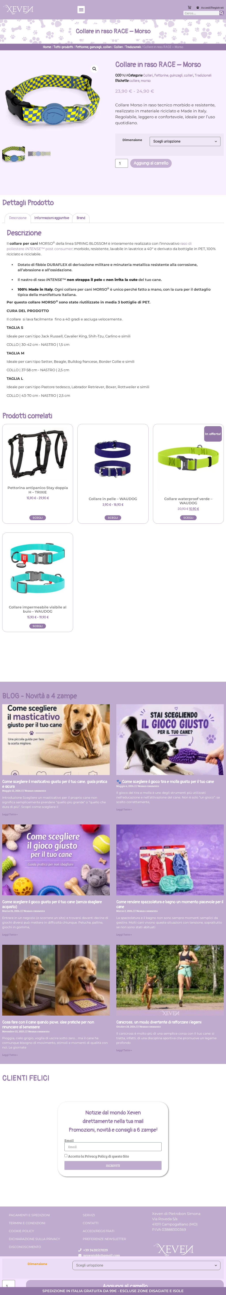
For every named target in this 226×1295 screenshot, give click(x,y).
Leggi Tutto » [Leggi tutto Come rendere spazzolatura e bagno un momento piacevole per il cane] (124, 934)
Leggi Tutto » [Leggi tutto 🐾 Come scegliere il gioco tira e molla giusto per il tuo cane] (124, 809)
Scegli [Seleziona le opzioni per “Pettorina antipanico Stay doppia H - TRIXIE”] (38, 517)
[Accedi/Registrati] (197, 7)
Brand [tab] (81, 218)
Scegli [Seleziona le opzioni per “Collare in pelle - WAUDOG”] (113, 517)
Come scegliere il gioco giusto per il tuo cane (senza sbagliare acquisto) (52, 904)
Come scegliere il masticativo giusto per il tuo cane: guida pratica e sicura (54, 784)
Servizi (89, 1215)
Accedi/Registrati (212, 7)
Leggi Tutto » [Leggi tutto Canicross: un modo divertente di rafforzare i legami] (124, 1050)
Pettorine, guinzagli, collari (93, 47)
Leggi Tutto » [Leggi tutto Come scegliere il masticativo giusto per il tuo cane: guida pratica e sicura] (10, 814)
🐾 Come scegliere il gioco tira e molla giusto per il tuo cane (165, 781)
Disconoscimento (25, 1247)
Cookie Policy (21, 1231)
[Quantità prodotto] (121, 163)
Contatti (90, 1223)
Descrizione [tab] (17, 218)
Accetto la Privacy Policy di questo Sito (98, 1156)
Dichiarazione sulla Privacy (34, 1239)
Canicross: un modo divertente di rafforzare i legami (158, 1022)
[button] (81, 9)
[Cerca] (221, 13)
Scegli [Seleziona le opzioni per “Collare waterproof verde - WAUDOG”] (188, 517)
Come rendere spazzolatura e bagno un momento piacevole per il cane (169, 904)
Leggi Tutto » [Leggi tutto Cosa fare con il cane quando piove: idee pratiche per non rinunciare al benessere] (10, 1054)
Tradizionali (133, 47)
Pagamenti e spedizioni (29, 1215)
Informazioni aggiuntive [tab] (51, 218)
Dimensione (132, 139)
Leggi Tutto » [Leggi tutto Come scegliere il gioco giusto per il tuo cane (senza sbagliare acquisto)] (10, 934)
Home (47, 47)
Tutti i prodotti (63, 47)
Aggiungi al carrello (151, 163)
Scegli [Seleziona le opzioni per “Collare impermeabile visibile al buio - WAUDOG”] (38, 626)
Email (69, 1140)
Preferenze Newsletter (104, 1239)
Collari (118, 47)
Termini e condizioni (27, 1223)
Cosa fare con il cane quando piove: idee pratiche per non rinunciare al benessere (48, 1025)
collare (134, 81)
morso (146, 81)
